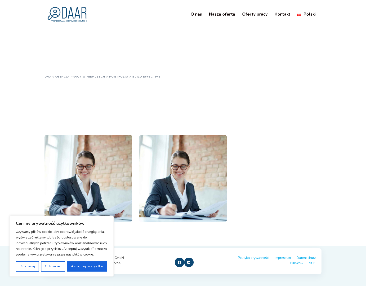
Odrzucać (53, 266)
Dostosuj (27, 266)
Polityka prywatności (253, 258)
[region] (61, 246)
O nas (196, 14)
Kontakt (282, 14)
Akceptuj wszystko (87, 266)
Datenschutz (306, 258)
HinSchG (296, 263)
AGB (312, 263)
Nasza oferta (222, 14)
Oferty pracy (255, 14)
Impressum (283, 258)
